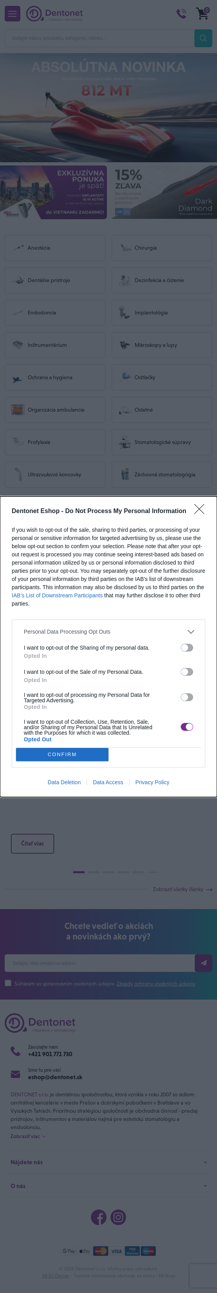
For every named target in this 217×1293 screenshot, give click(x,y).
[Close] (201, 511)
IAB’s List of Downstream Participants (57, 595)
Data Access (108, 782)
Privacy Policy (152, 782)
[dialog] (108, 646)
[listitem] (108, 632)
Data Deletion (64, 782)
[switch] (187, 648)
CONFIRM (62, 754)
